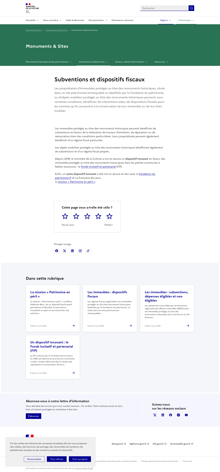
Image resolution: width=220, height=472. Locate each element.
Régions (164, 20)
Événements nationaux (122, 20)
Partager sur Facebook (56, 251)
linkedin (163, 415)
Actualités (30, 20)
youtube (186, 415)
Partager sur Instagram (80, 251)
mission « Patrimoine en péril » (76, 182)
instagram (178, 415)
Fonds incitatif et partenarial (98, 167)
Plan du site (187, 461)
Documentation (96, 20)
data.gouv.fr (117, 443)
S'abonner (33, 416)
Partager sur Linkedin (72, 251)
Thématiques (184, 20)
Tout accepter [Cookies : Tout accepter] (80, 459)
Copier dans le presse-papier (88, 251)
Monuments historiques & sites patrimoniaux (47, 61)
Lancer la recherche (191, 8)
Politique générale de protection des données (159, 461)
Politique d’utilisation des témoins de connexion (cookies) (114, 461)
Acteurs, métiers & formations (129, 61)
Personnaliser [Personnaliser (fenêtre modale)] (34, 459)
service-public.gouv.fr (180, 443)
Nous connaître (50, 20)
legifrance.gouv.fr (138, 443)
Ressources (160, 61)
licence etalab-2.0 (83, 468)
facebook (170, 415)
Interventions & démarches (56, 30)
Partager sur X (64, 251)
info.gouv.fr (158, 443)
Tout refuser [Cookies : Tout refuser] (56, 459)
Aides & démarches (75, 20)
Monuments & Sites (34, 30)
